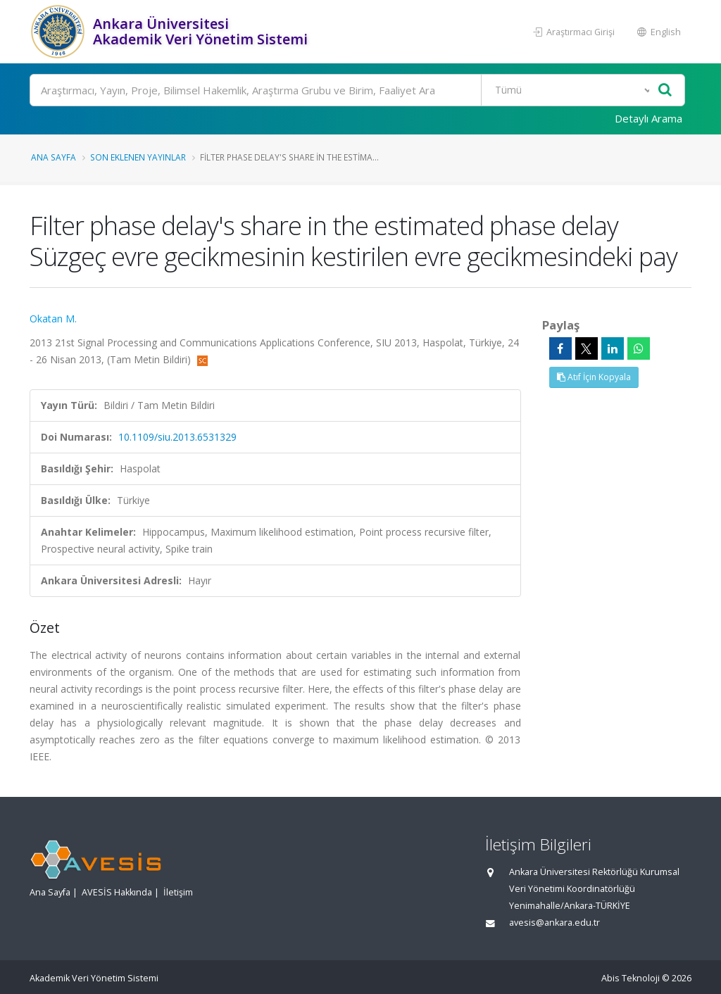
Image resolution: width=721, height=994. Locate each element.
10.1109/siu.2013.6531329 (177, 436)
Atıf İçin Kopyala (594, 377)
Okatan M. (53, 318)
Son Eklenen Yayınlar (138, 157)
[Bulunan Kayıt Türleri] (567, 90)
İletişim (178, 892)
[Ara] (357, 90)
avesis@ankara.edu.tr (554, 923)
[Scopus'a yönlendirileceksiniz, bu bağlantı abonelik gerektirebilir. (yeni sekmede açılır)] (202, 359)
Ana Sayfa (53, 157)
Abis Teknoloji (630, 978)
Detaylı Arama (648, 118)
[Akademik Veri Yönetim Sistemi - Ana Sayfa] (59, 31)
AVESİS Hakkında (117, 892)
